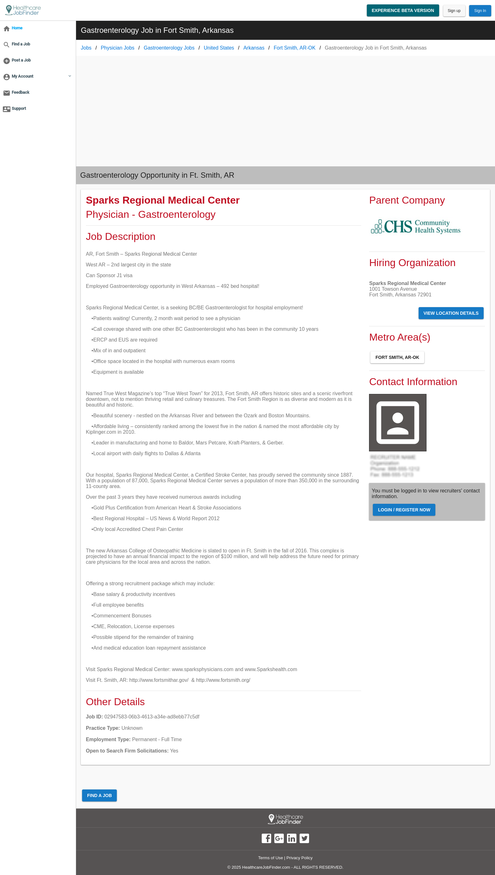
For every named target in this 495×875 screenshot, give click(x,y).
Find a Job (99, 795)
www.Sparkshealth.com (271, 669)
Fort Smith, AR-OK (397, 357)
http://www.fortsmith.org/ (223, 680)
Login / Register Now (404, 509)
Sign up (454, 11)
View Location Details (451, 313)
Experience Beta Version (403, 10)
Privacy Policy (299, 857)
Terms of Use (270, 857)
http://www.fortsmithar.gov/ (159, 680)
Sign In (480, 11)
